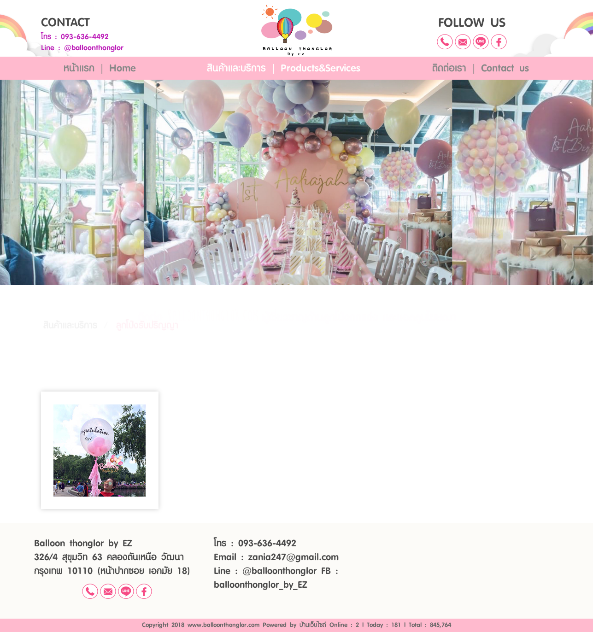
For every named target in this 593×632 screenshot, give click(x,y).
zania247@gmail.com (293, 557)
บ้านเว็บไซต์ (312, 625)
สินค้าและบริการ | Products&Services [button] (283, 68)
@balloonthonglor (93, 48)
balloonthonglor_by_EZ (260, 585)
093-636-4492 (85, 37)
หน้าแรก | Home (100, 68)
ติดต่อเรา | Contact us (480, 68)
